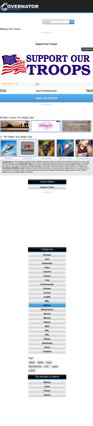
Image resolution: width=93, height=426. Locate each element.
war (46, 366)
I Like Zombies (46, 158)
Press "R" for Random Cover (46, 91)
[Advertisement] (46, 37)
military (32, 362)
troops (49, 362)
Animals (47, 255)
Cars (47, 259)
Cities (47, 267)
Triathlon (47, 351)
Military (47, 305)
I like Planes (8, 158)
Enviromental (47, 284)
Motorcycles (47, 309)
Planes (47, 339)
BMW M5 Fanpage (65, 158)
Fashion (47, 288)
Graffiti (47, 297)
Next (89, 90)
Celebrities (47, 263)
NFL (47, 330)
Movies (47, 314)
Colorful (47, 272)
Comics (47, 276)
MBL (47, 301)
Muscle (47, 318)
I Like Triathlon (27, 158)
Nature (47, 322)
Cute (47, 280)
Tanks (47, 347)
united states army (35, 366)
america (32, 371)
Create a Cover (47, 187)
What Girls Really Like (84, 158)
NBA (47, 326)
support (54, 366)
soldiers (40, 362)
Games (47, 293)
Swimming (47, 343)
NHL (47, 335)
